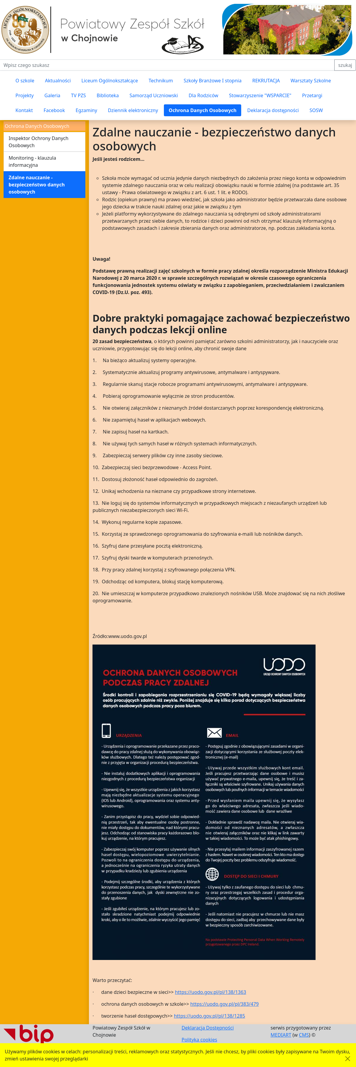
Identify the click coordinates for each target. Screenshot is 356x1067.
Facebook (54, 110)
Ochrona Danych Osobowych (202, 110)
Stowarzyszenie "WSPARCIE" (260, 95)
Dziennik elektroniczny (133, 110)
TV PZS (78, 95)
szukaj (345, 65)
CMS (304, 1035)
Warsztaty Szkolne (311, 80)
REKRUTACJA (266, 80)
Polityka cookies (199, 1039)
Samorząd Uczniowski (154, 95)
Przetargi (312, 95)
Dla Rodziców (203, 95)
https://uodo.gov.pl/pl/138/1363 (210, 992)
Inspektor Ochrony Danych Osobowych (38, 142)
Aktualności (58, 80)
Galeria (52, 95)
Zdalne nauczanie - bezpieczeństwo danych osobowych (37, 184)
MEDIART (281, 1035)
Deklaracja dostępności (273, 110)
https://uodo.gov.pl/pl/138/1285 (209, 1016)
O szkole (24, 80)
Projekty (24, 95)
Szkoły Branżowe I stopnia (212, 80)
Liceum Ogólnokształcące (109, 80)
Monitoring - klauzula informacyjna (32, 161)
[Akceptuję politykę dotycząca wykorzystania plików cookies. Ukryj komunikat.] (347, 1058)
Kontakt (24, 110)
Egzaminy (86, 110)
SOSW (316, 110)
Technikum (161, 80)
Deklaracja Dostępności (208, 1027)
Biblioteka (108, 95)
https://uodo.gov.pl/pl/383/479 (224, 1004)
